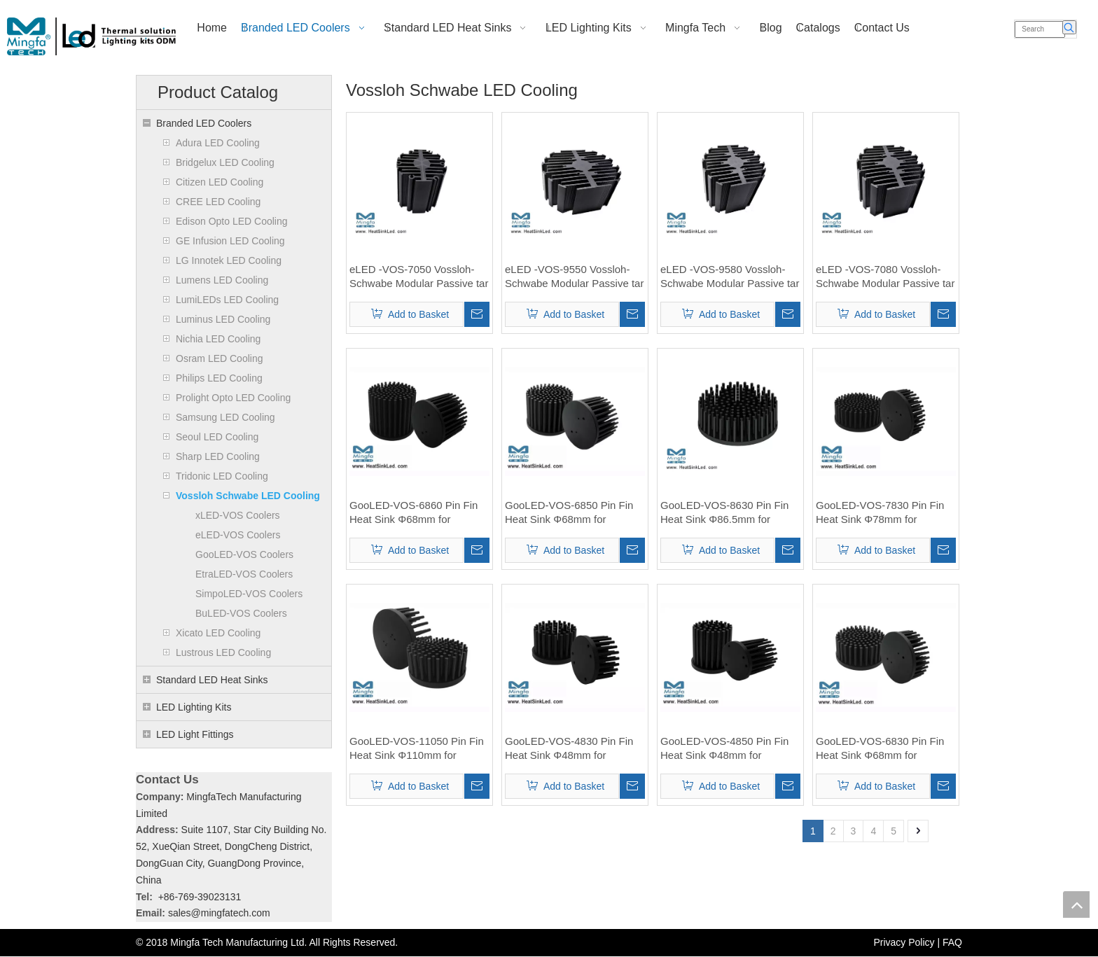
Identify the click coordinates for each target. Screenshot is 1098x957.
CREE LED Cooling (218, 201)
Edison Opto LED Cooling (232, 221)
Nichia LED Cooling (218, 338)
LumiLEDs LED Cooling (227, 299)
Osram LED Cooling (219, 358)
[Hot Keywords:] (1069, 27)
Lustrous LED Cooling (223, 652)
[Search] (1040, 29)
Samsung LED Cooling (225, 417)
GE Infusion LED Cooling (230, 240)
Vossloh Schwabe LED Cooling (248, 495)
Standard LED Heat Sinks (212, 679)
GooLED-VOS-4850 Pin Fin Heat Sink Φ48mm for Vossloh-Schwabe (724, 748)
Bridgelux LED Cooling (225, 162)
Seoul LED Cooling (217, 436)
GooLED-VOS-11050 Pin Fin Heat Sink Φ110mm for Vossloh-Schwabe (416, 748)
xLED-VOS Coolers (237, 515)
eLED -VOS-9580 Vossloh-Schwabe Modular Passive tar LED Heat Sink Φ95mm (729, 277)
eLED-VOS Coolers (237, 534)
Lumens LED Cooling (222, 280)
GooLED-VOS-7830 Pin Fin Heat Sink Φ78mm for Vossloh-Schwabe (880, 512)
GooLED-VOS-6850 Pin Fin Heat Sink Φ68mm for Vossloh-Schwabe (569, 512)
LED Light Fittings (195, 734)
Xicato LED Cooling (218, 632)
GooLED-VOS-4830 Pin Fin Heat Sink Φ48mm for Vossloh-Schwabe (569, 748)
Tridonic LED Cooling (222, 476)
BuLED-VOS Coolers (241, 613)
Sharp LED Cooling (218, 456)
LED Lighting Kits (193, 707)
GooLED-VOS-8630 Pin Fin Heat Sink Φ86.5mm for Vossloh (724, 512)
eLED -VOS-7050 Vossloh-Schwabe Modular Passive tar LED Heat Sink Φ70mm (418, 277)
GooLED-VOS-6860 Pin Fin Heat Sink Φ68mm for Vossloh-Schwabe (413, 512)
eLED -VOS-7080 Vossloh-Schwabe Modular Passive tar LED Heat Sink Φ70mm (885, 277)
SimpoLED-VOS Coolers (249, 593)
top (1076, 904)
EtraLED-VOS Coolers (244, 574)
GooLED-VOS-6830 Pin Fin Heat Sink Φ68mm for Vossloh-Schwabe (880, 748)
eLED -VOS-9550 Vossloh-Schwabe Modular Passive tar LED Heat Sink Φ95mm (574, 277)
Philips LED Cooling (219, 378)
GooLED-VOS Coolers (244, 554)
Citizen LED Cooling (219, 182)
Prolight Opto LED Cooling (233, 397)
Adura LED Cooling (218, 142)
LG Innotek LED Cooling (229, 260)
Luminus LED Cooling (223, 319)
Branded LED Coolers (203, 123)
